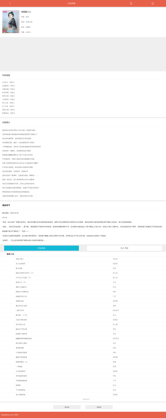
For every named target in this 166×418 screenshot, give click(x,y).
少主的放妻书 (20, 371)
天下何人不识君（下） (24, 278)
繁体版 (67, 407)
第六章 (4, 217)
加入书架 (124, 248)
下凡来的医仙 (20, 390)
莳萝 (114, 268)
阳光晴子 (116, 310)
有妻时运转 (20, 301)
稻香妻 (18, 385)
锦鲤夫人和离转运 (22, 292)
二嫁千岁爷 (20, 310)
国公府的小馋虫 (21, 343)
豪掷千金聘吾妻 (21, 357)
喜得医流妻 (20, 348)
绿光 (114, 385)
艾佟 (114, 334)
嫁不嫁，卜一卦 (21, 315)
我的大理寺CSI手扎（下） (25, 273)
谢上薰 (115, 324)
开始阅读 (41, 248)
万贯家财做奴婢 (21, 380)
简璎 (114, 366)
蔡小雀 (115, 273)
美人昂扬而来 (20, 395)
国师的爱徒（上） (22, 362)
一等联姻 (19, 366)
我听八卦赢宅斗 (21, 287)
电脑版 (99, 407)
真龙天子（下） (21, 282)
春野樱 (115, 301)
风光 (114, 287)
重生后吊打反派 (21, 306)
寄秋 (114, 292)
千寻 (114, 296)
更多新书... (87, 399)
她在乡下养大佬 (21, 329)
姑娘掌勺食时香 (21, 334)
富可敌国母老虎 (21, 376)
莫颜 (114, 362)
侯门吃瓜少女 (20, 324)
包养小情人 (20, 259)
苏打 (27, 17)
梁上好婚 (19, 268)
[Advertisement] (83, 54)
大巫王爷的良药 (21, 320)
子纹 (114, 282)
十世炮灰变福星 (21, 352)
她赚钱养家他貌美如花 (24, 338)
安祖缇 (115, 259)
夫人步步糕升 (20, 264)
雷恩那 (115, 264)
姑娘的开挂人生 (21, 296)
